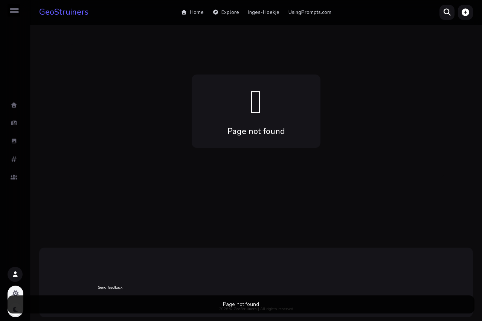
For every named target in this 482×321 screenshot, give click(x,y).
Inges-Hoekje (263, 12)
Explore (226, 12)
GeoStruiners (63, 12)
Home (192, 12)
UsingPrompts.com (309, 12)
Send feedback (110, 287)
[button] (465, 12)
